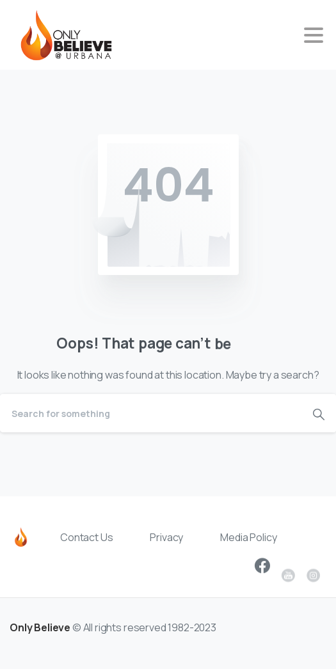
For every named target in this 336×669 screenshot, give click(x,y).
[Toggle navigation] (313, 35)
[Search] (150, 413)
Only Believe (40, 634)
